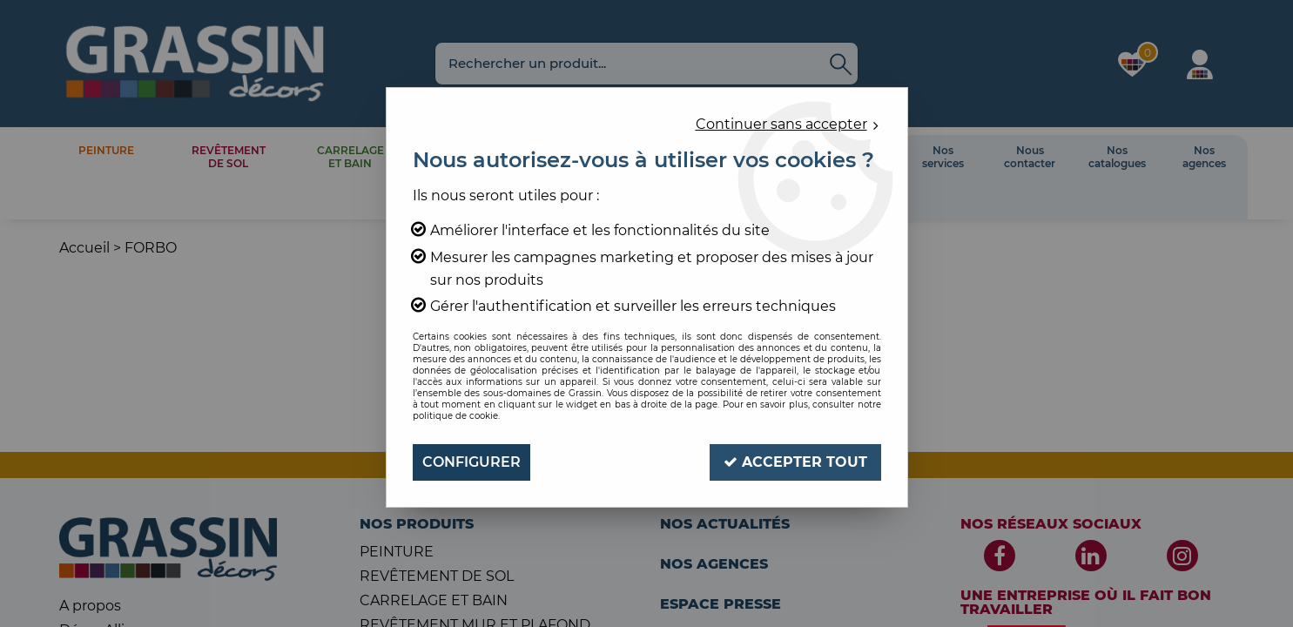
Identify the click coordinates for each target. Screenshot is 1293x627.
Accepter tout (795, 462)
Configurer (471, 462)
